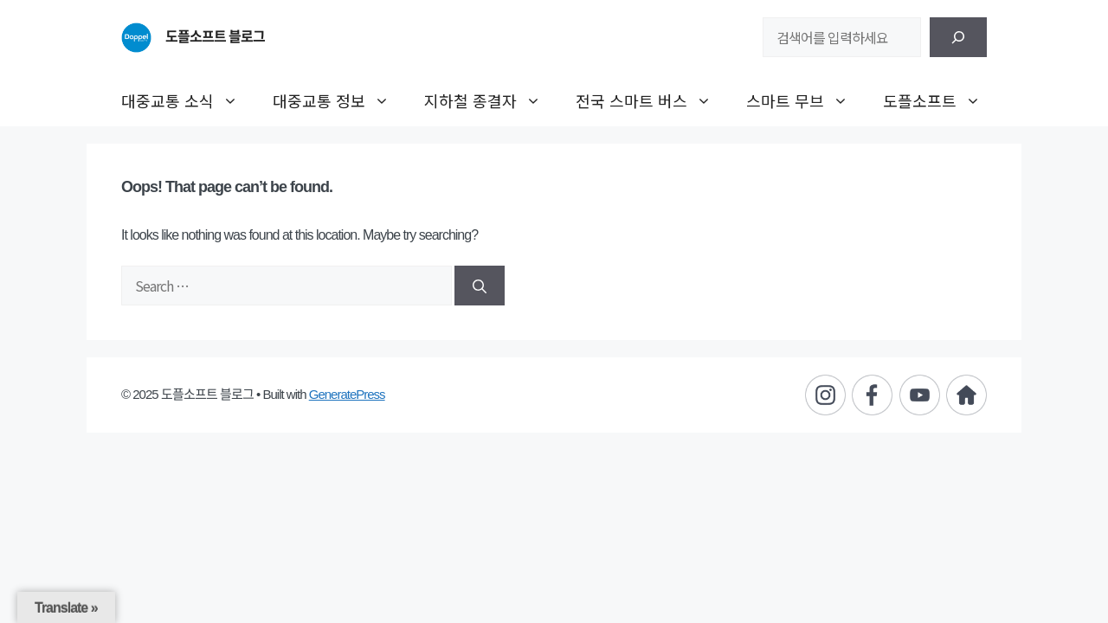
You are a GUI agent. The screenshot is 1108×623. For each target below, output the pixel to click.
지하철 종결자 (491, 100)
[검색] (958, 37)
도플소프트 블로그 (215, 36)
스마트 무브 (806, 100)
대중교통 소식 (188, 100)
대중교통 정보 (340, 100)
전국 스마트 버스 (652, 100)
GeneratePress (347, 394)
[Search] (479, 285)
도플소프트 (940, 100)
